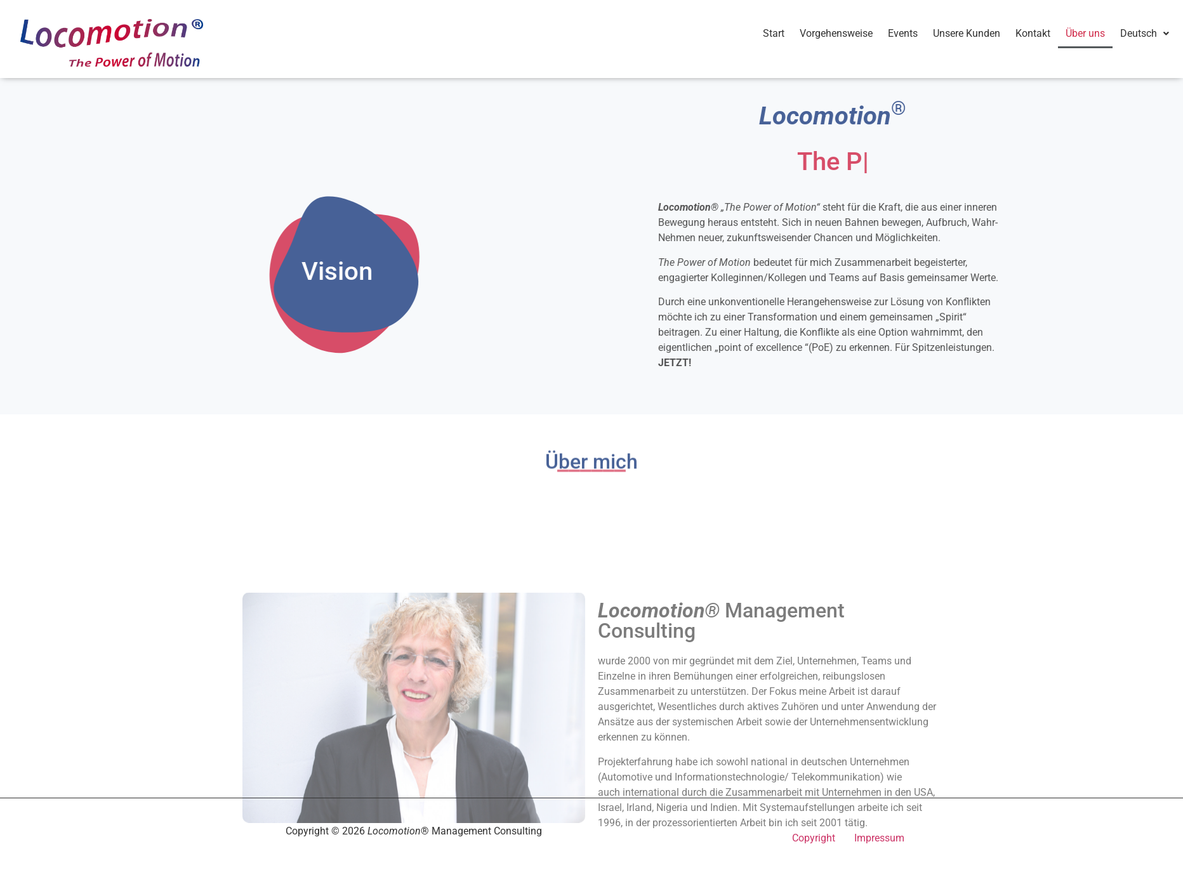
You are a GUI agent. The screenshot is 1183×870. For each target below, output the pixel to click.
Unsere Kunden (966, 33)
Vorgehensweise (836, 33)
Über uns (1085, 33)
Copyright (813, 838)
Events (903, 33)
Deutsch (1144, 33)
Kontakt (1032, 33)
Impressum (879, 838)
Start (773, 33)
